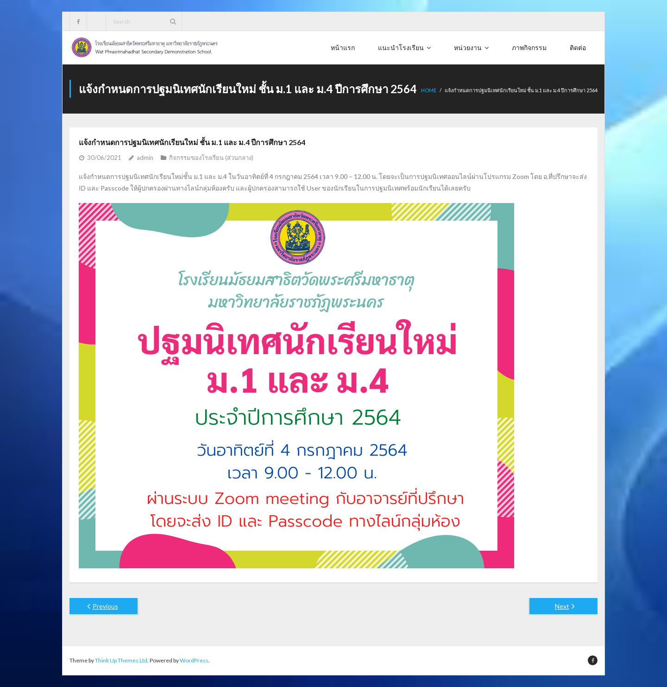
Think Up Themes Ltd (121, 660)
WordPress (194, 660)
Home (428, 90)
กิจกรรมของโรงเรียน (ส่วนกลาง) (211, 157)
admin (145, 157)
